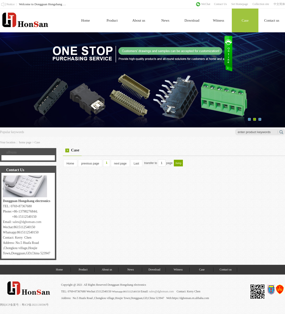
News (165, 20)
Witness (218, 20)
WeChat (205, 4)
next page (120, 163)
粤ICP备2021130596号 (35, 304)
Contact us (271, 20)
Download (192, 20)
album (11, 152)
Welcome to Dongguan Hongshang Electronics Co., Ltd (53, 4)
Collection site (260, 4)
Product (112, 20)
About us (138, 20)
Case (245, 20)
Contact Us (220, 4)
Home (85, 20)
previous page (90, 163)
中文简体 (279, 4)
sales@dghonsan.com (27, 222)
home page (25, 142)
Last (136, 163)
